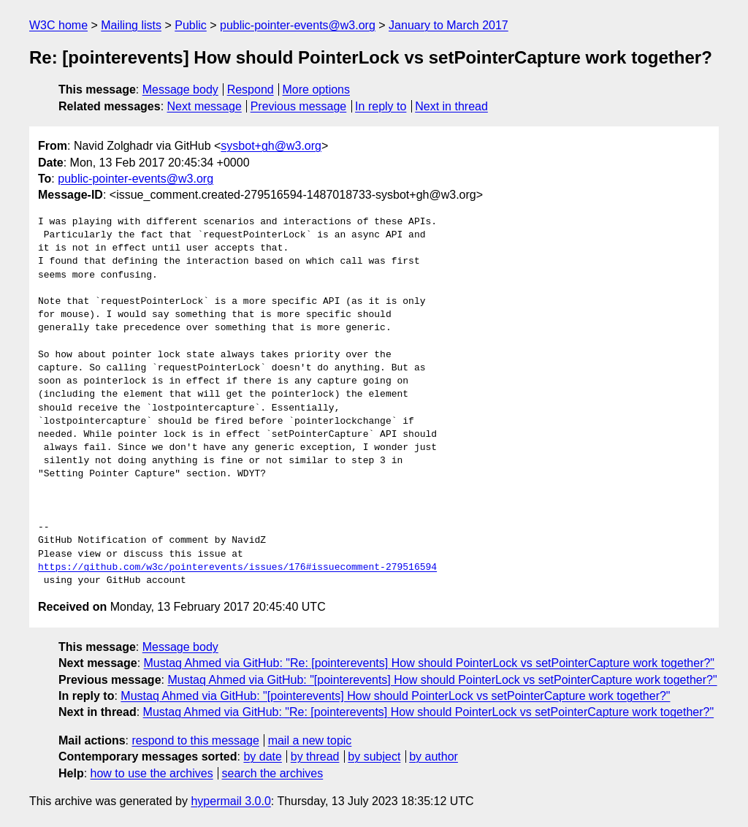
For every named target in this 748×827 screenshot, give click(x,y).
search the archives (273, 773)
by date (262, 756)
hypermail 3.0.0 (230, 801)
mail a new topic (310, 740)
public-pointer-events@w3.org (297, 25)
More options (317, 89)
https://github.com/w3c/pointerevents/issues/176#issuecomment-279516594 (237, 567)
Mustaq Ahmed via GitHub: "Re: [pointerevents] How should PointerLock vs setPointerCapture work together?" (429, 663)
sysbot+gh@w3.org (271, 146)
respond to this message (195, 740)
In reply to (380, 106)
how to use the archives (152, 773)
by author (433, 756)
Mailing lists (131, 25)
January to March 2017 (448, 25)
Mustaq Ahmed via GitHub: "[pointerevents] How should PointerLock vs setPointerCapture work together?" (442, 680)
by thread (315, 756)
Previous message (299, 106)
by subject (374, 756)
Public (191, 25)
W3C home (58, 25)
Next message (204, 106)
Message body (180, 89)
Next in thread (451, 106)
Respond (250, 89)
